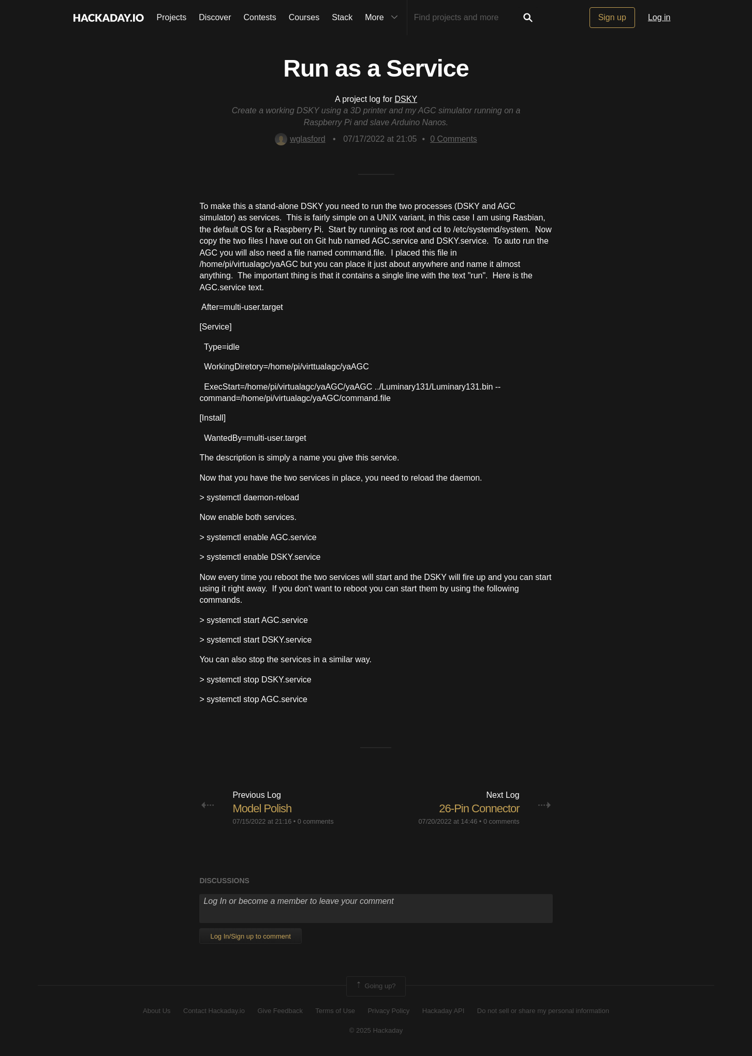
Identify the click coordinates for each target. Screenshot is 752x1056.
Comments (453, 139)
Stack (342, 17)
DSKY (406, 99)
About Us (156, 1011)
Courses (304, 17)
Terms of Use (335, 1011)
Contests (260, 17)
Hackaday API (443, 1011)
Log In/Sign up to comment (250, 936)
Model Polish (261, 808)
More (383, 17)
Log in (659, 17)
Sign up (612, 17)
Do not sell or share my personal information (543, 1011)
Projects (172, 17)
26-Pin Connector (479, 808)
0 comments (316, 821)
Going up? (375, 986)
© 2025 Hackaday (376, 1030)
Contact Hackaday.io (214, 1011)
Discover (215, 17)
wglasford (300, 139)
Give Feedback (279, 1011)
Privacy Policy (388, 1011)
